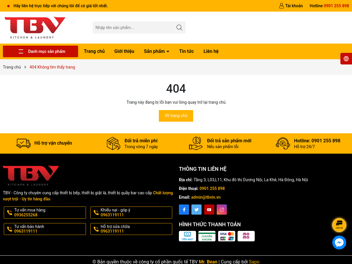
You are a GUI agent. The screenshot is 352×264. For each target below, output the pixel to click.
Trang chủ (94, 51)
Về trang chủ (176, 115)
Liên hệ (211, 51)
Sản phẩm (155, 51)
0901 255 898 (212, 188)
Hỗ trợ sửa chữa (136, 229)
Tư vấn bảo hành (49, 229)
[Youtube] (209, 209)
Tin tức (186, 51)
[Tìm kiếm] (179, 27)
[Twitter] (196, 209)
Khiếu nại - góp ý (136, 213)
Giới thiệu (124, 51)
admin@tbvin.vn (205, 197)
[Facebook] (184, 209)
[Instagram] (222, 209)
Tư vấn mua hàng (49, 213)
